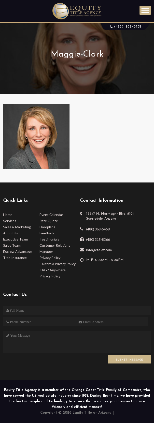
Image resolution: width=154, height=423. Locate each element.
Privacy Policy (50, 258)
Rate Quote (49, 221)
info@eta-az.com (99, 250)
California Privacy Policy (58, 264)
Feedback (47, 233)
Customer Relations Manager (55, 248)
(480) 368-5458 (127, 26)
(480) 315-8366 (98, 239)
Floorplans (47, 227)
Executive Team (15, 239)
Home (7, 214)
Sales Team (12, 245)
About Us (10, 233)
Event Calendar (51, 214)
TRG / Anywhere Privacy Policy (53, 273)
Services (9, 221)
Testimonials (49, 239)
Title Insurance (15, 258)
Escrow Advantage (17, 251)
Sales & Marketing (17, 227)
